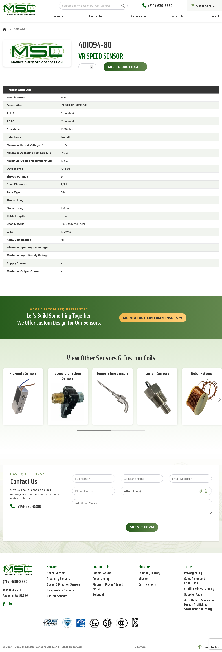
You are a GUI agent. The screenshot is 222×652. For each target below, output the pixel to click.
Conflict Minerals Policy (199, 588)
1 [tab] (94, 430)
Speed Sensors (56, 573)
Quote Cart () (203, 6)
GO (122, 6)
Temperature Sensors (112, 373)
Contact (214, 16)
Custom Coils (97, 16)
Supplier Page (193, 594)
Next (217, 400)
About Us (177, 16)
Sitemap (140, 647)
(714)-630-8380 (156, 6)
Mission (143, 578)
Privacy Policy (193, 573)
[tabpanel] (23, 396)
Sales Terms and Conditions (195, 581)
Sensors (58, 16)
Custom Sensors (157, 373)
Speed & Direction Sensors (68, 376)
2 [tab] (128, 430)
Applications (138, 16)
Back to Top (208, 647)
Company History (150, 573)
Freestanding (101, 578)
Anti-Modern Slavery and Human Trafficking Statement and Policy (200, 604)
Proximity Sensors (23, 373)
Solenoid (98, 594)
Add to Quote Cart (125, 66)
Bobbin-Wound (202, 373)
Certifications (147, 584)
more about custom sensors (150, 317)
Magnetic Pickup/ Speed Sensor (108, 586)
